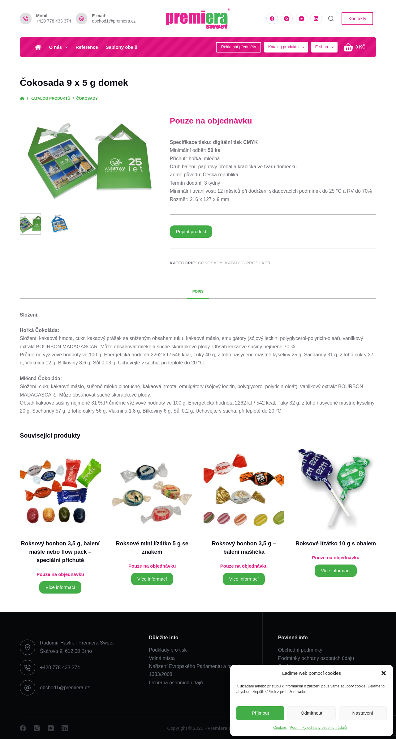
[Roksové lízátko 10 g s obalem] (335, 489)
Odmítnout (311, 713)
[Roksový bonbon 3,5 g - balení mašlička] (244, 489)
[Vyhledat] (331, 18)
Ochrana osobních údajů (176, 682)
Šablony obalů (122, 47)
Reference (86, 47)
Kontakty (357, 18)
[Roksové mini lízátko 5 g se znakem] (152, 489)
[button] (384, 673)
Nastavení (362, 713)
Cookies (279, 727)
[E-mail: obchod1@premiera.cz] (82, 18)
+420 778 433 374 (53, 21)
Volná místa (162, 658)
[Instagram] (287, 18)
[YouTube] (302, 18)
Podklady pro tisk (168, 650)
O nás (60, 47)
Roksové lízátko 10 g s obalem (335, 543)
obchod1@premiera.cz (114, 21)
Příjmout (260, 713)
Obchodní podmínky (300, 650)
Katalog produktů (247, 263)
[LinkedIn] (316, 18)
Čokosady (210, 263)
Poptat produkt (191, 231)
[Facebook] (272, 18)
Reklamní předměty (238, 46)
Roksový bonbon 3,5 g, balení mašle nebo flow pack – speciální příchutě (60, 551)
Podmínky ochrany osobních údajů (318, 727)
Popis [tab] (198, 291)
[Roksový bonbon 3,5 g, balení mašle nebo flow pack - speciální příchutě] (60, 489)
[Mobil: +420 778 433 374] (26, 18)
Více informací (60, 587)
